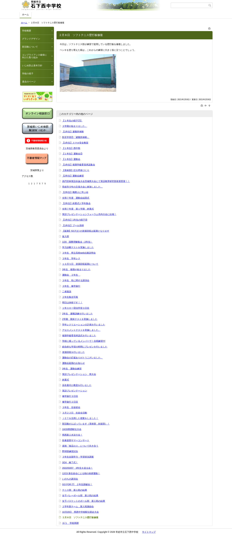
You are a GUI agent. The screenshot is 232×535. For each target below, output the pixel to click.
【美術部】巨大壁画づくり (75, 170)
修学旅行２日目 (70, 402)
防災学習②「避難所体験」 (75, 137)
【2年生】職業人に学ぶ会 (75, 192)
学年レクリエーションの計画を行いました (83, 324)
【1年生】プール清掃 (73, 225)
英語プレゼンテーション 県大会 (79, 374)
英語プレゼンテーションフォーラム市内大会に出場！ (89, 214)
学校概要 (26, 30)
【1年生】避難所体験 (73, 131)
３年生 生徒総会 (71, 407)
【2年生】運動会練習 (73, 175)
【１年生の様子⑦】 (72, 120)
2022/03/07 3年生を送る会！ (77, 468)
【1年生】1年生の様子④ (74, 219)
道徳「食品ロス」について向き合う (80, 446)
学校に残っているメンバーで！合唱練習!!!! (83, 341)
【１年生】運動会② (72, 153)
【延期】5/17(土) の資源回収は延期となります (85, 231)
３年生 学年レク (71, 258)
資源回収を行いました (73, 352)
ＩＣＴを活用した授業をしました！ (80, 418)
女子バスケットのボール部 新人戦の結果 (83, 501)
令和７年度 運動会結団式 (75, 198)
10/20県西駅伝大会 (71, 429)
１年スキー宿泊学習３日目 (75, 308)
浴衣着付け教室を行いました (77, 385)
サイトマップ (149, 532)
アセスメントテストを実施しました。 (81, 330)
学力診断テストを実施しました (78, 247)
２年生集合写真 (70, 297)
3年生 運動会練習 (72, 368)
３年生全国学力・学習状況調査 (78, 457)
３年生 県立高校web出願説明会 (79, 253)
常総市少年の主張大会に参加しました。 (82, 186)
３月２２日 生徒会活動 (74, 412)
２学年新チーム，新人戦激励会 (78, 506)
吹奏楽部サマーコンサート (75, 440)
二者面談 (66, 291)
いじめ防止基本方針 (32, 65)
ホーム (25, 14)
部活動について (30, 46)
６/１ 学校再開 (70, 523)
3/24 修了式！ (70, 462)
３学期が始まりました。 (74, 126)
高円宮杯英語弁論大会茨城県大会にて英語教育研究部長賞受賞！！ (96, 181)
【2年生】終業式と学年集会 (76, 203)
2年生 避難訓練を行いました (77, 313)
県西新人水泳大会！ (72, 435)
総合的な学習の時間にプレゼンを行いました (84, 346)
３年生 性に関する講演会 (75, 280)
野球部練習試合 (70, 451)
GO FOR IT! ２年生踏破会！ (77, 484)
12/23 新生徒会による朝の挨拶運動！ (81, 473)
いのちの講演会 (70, 479)
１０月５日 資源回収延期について (80, 264)
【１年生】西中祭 (71, 148)
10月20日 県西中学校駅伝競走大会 (80, 512)
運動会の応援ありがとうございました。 (82, 357)
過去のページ (29, 81)
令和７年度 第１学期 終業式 (78, 209)
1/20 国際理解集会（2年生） (77, 242)
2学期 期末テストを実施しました (79, 319)
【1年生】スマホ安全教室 (75, 142)
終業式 (65, 379)
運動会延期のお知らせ (73, 363)
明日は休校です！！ (72, 302)
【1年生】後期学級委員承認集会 (78, 164)
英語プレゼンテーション (74, 390)
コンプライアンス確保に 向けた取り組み (35, 56)
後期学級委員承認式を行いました (79, 335)
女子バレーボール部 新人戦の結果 (80, 495)
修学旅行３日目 (70, 396)
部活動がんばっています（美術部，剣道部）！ (86, 423)
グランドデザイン (31, 38)
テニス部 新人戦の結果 (74, 490)
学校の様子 (27, 73)
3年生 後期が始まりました (76, 269)
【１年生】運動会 (71, 159)
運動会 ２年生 (71, 275)
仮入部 (65, 236)
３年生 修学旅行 (71, 286)
